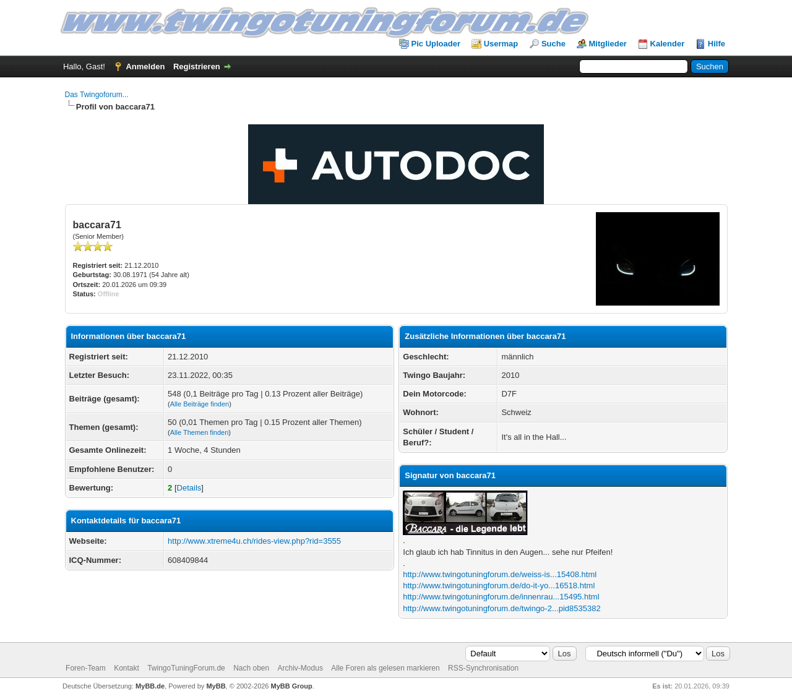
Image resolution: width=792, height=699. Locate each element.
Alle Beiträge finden (199, 404)
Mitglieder (608, 43)
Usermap (501, 43)
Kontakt (126, 668)
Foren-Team (86, 668)
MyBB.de (150, 686)
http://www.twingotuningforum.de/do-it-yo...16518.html (499, 585)
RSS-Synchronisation (483, 668)
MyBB (215, 686)
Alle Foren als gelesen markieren (385, 668)
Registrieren (196, 66)
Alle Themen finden (199, 432)
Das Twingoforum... (97, 94)
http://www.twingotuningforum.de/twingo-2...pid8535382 (501, 608)
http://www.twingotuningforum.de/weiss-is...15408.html (499, 574)
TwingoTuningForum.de (186, 668)
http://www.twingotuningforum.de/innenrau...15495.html (501, 596)
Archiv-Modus (300, 668)
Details (189, 487)
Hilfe (716, 43)
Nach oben (251, 668)
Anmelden (145, 66)
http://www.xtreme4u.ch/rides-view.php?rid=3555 (254, 541)
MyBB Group (291, 686)
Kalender (667, 43)
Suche (553, 43)
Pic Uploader (435, 43)
